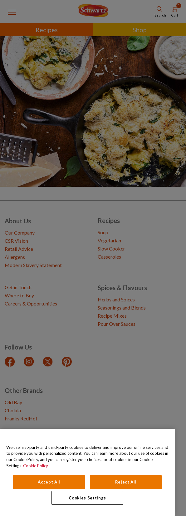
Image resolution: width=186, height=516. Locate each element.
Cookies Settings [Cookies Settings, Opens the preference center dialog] (87, 497)
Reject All (126, 481)
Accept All (49, 481)
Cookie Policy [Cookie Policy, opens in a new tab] (35, 465)
